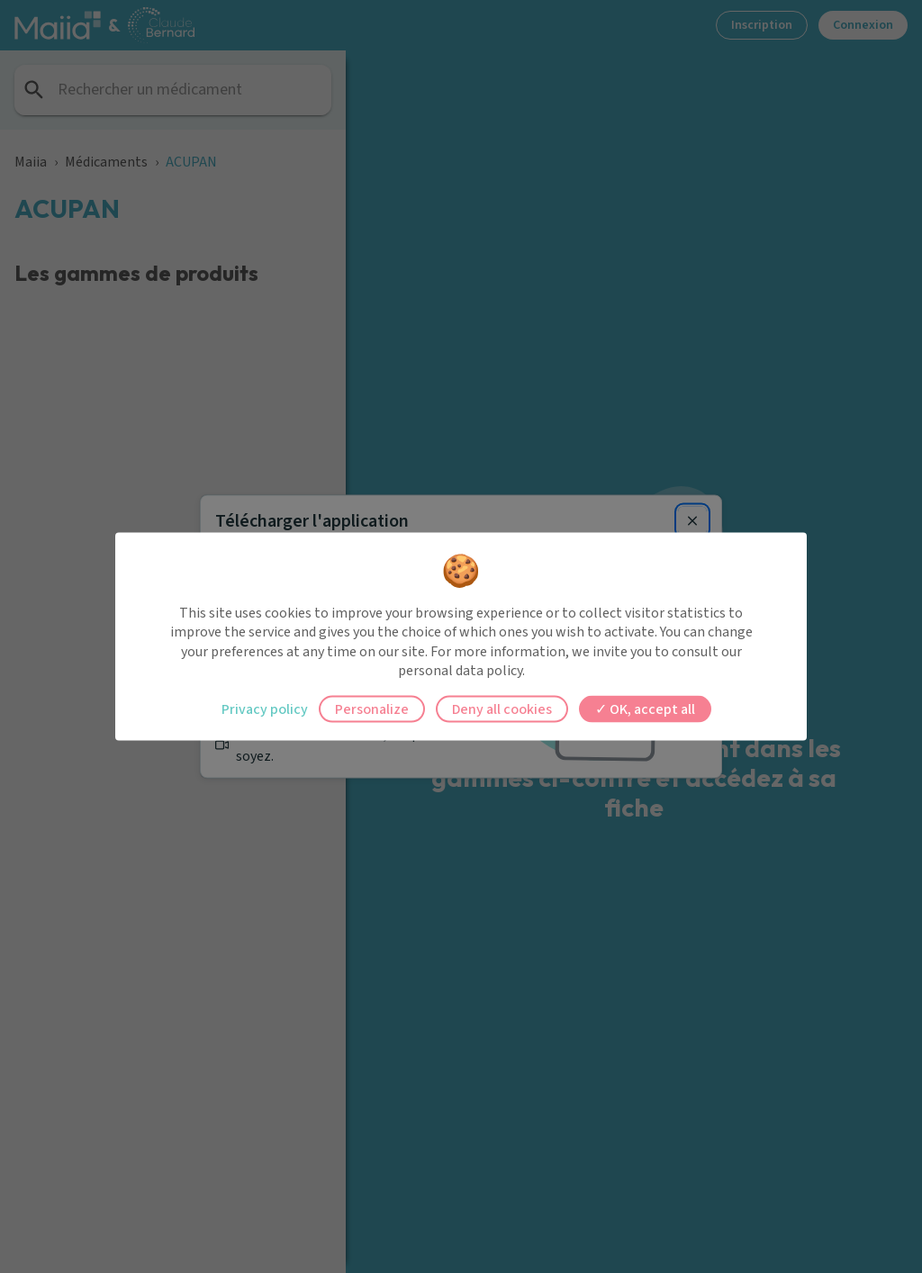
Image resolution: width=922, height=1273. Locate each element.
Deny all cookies (502, 708)
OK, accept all (645, 708)
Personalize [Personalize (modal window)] (372, 708)
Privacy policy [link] (264, 708)
